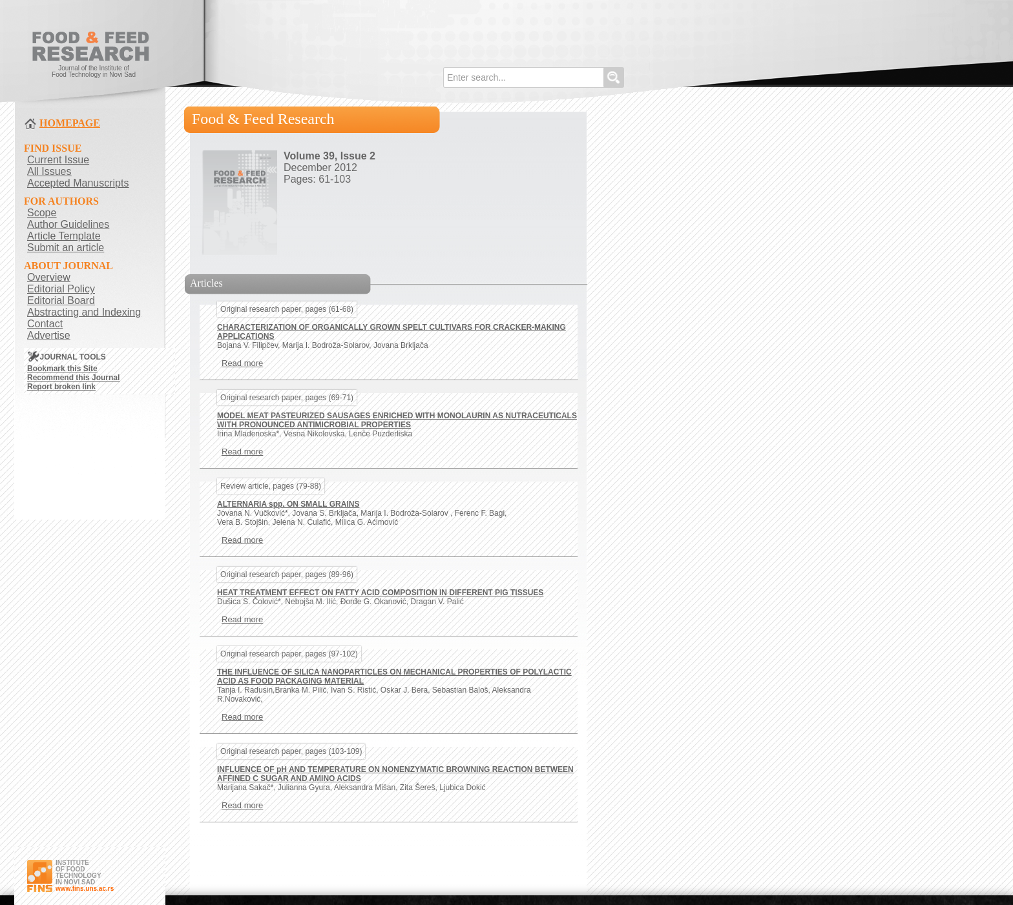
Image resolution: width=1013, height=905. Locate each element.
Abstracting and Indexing (84, 312)
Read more (242, 363)
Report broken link (61, 386)
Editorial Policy (61, 288)
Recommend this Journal (73, 377)
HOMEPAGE (69, 122)
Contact (45, 323)
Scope (41, 212)
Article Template (64, 235)
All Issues (49, 171)
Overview (48, 277)
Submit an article (65, 247)
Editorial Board (61, 300)
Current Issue (58, 159)
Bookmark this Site (62, 368)
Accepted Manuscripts (78, 183)
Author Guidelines (68, 224)
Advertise (48, 335)
